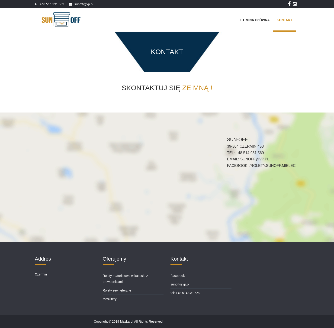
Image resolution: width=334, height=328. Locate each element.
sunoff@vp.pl (83, 4)
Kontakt (284, 20)
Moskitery (110, 299)
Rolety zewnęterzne (117, 290)
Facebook (177, 276)
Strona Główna (255, 20)
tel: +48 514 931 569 (185, 293)
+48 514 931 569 (52, 4)
